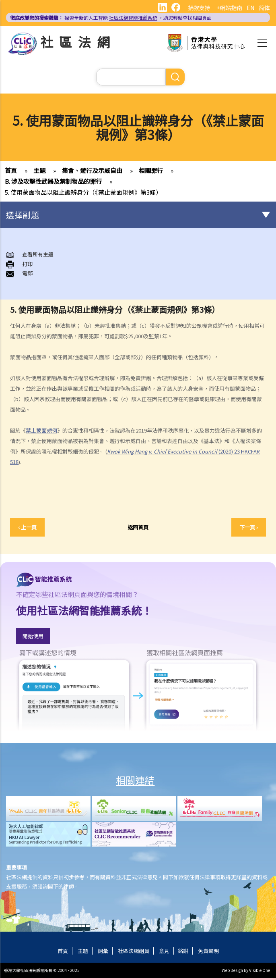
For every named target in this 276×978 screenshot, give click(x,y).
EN (250, 8)
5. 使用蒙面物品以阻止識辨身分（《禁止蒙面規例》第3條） (83, 192)
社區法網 (78, 41)
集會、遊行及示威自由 (92, 170)
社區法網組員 (133, 951)
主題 (39, 170)
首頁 (11, 170)
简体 (264, 8)
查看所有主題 (30, 254)
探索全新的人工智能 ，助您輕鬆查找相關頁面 (111, 17)
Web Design (232, 970)
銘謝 (183, 951)
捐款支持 (199, 8)
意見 (164, 951)
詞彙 (103, 951)
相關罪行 (151, 170)
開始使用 (33, 636)
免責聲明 (208, 951)
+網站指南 (229, 8)
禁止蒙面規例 (41, 430)
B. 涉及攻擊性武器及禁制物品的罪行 (53, 181)
